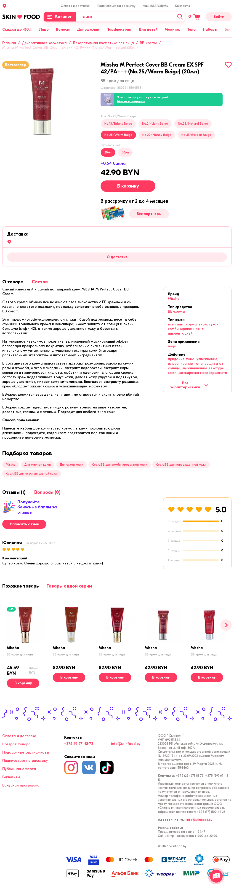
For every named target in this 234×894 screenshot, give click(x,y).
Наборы (210, 29)
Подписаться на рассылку (116, 6)
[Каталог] (60, 16)
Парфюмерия (118, 29)
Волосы (63, 29)
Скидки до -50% (17, 29)
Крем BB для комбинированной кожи (119, 465)
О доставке (117, 257)
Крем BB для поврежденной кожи (181, 465)
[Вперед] (226, 625)
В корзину (128, 186)
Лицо (44, 29)
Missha (174, 299)
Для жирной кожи (37, 465)
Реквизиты (11, 777)
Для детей (147, 29)
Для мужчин (88, 29)
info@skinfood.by (126, 744)
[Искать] (180, 16)
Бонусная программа (21, 785)
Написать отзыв (24, 524)
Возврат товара (16, 744)
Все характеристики (189, 385)
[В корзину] (23, 683)
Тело (191, 29)
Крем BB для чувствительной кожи (32, 473)
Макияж (172, 29)
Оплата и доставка (75, 6)
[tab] (12, 282)
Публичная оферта (19, 769)
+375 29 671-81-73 (78, 744)
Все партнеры (149, 214)
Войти (218, 17)
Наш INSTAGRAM (155, 6)
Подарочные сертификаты (25, 752)
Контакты (182, 6)
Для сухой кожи (71, 465)
